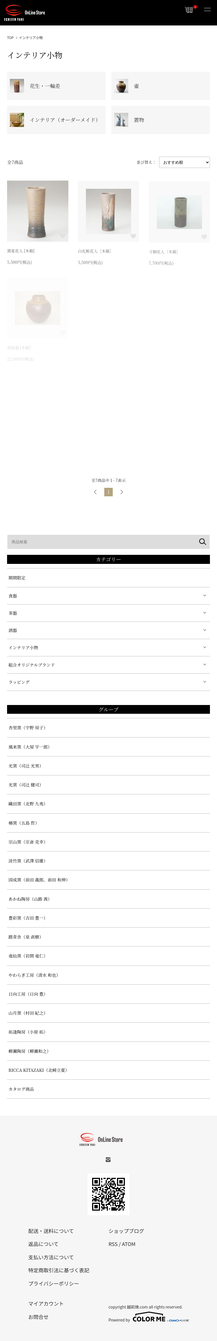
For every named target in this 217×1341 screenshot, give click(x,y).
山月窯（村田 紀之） (28, 1013)
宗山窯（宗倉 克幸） (28, 842)
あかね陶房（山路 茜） (30, 899)
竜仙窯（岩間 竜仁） (28, 956)
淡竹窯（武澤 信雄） (28, 861)
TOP (10, 37)
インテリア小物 (31, 37)
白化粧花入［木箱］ (96, 252)
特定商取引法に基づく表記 (58, 1270)
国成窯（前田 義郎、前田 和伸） (39, 880)
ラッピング (18, 682)
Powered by (148, 1317)
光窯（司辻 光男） (26, 766)
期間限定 (16, 578)
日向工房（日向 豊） (28, 994)
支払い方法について (51, 1257)
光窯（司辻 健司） (26, 785)
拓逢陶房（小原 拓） (28, 1032)
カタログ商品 (21, 1089)
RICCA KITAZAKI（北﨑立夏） (38, 1070)
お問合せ (38, 1316)
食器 (12, 596)
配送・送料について (51, 1230)
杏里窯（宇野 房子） (28, 727)
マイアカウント (46, 1303)
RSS (113, 1243)
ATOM (128, 1243)
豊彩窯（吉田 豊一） (28, 918)
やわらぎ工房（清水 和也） (34, 975)
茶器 (12, 613)
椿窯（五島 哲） (23, 823)
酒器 (12, 630)
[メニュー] (207, 10)
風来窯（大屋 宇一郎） (30, 747)
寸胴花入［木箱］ (164, 253)
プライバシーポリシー (53, 1283)
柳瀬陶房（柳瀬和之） (29, 1051)
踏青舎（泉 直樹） (26, 937)
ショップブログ (126, 1230)
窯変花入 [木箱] (20, 251)
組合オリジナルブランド (31, 665)
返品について (43, 1243)
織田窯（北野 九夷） (28, 804)
